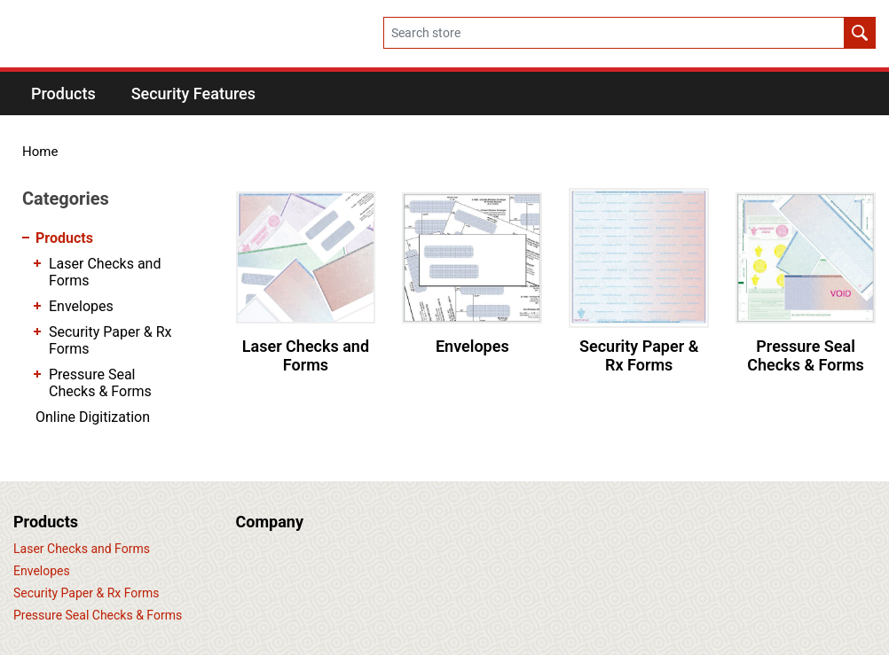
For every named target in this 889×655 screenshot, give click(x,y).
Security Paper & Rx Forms (638, 356)
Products (64, 238)
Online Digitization (92, 417)
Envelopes (472, 346)
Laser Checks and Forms (305, 356)
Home (40, 152)
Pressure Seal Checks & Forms (805, 356)
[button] (63, 93)
